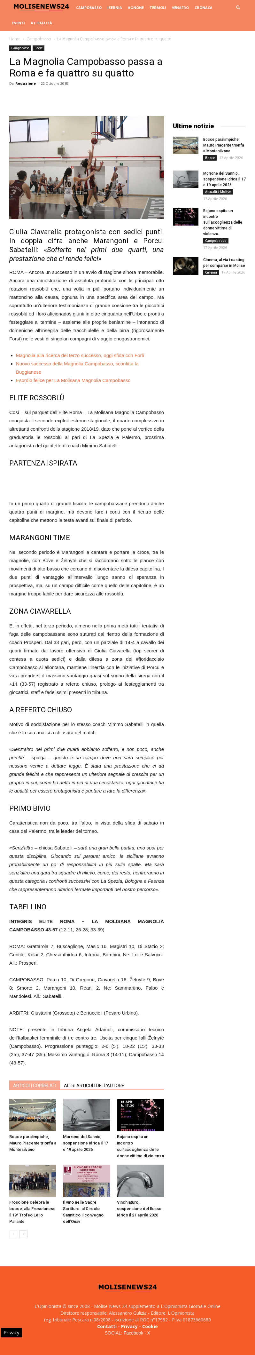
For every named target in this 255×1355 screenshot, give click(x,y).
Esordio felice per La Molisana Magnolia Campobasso (73, 380)
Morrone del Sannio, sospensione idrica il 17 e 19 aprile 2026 (85, 1143)
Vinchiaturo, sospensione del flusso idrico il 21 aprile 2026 (139, 1208)
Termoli (158, 7)
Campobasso (89, 7)
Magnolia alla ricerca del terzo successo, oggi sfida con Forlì (80, 355)
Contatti (107, 1326)
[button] (238, 8)
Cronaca (203, 7)
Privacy (129, 1326)
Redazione (25, 83)
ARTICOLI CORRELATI (34, 1085)
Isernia (114, 7)
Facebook (133, 1332)
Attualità (41, 22)
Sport (38, 48)
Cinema (211, 272)
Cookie (150, 1326)
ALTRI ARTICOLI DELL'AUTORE (94, 1085)
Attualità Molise (218, 191)
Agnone (136, 7)
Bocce (210, 157)
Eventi (18, 22)
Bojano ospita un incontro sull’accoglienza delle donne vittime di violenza (222, 222)
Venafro (180, 7)
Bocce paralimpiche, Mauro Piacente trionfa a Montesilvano (32, 1143)
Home (14, 39)
